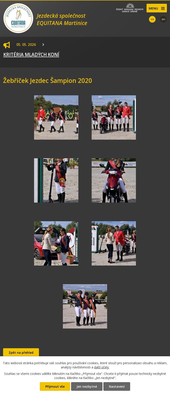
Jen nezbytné (87, 386)
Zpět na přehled (21, 352)
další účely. (101, 367)
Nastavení (117, 386)
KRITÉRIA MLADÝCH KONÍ (31, 54)
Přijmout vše (55, 386)
